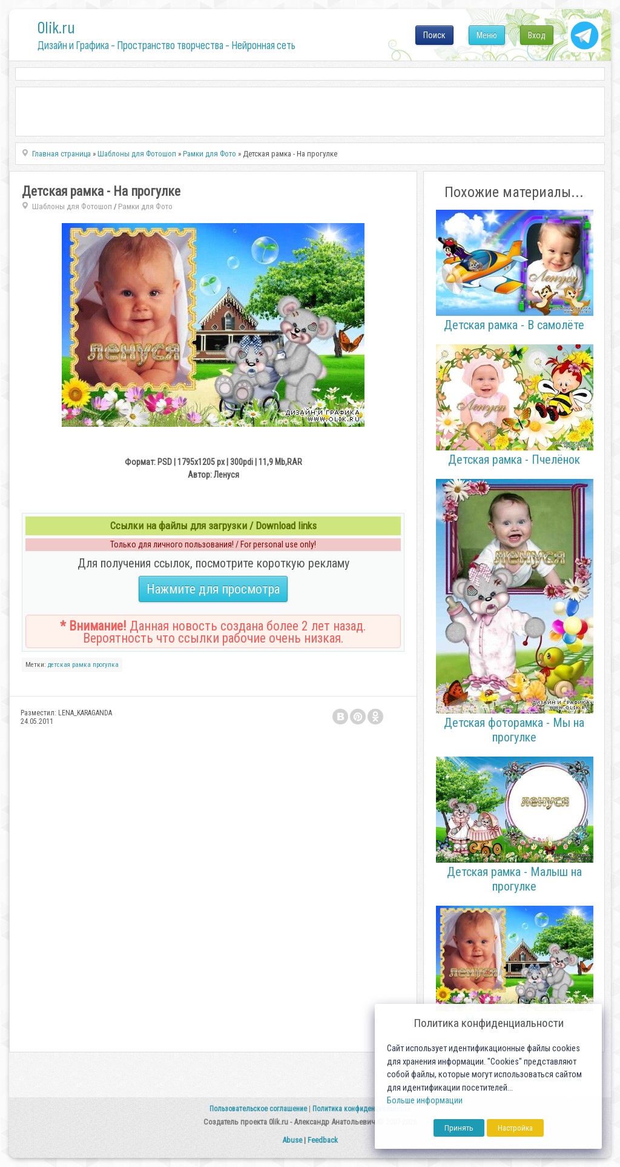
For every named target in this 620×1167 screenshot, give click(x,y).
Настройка (515, 1127)
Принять (458, 1127)
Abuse (292, 1140)
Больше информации (425, 1100)
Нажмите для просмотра (213, 589)
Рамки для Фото (145, 206)
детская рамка (69, 665)
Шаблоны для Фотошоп (72, 206)
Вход (537, 35)
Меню (487, 35)
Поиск (434, 35)
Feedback (323, 1140)
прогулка (106, 665)
